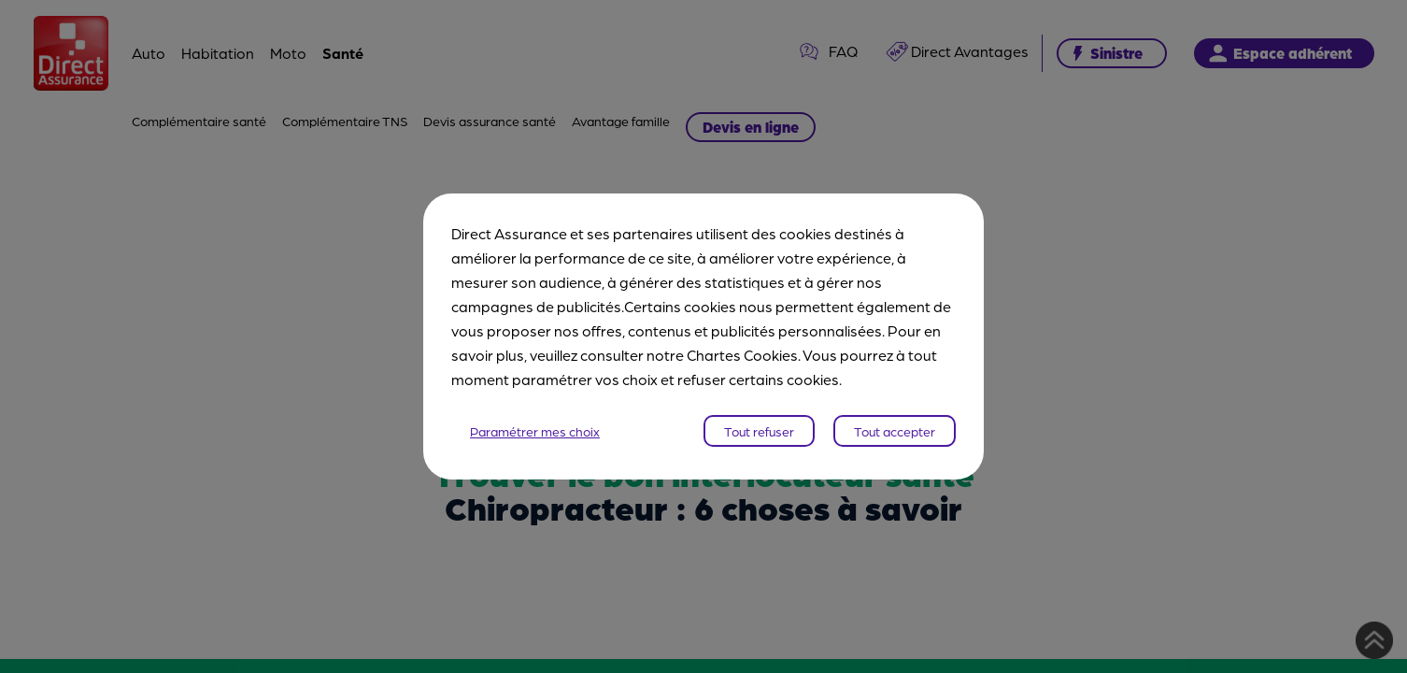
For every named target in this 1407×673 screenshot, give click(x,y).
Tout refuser (759, 430)
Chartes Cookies (742, 355)
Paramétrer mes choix (535, 430)
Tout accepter (894, 430)
